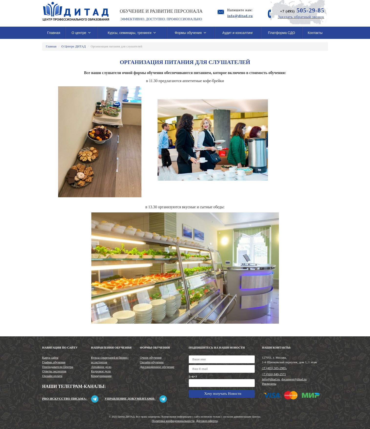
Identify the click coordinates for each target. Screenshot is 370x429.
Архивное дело (101, 367)
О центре (81, 33)
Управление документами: (136, 398)
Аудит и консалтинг (237, 33)
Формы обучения (191, 33)
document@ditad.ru (294, 379)
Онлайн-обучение (152, 362)
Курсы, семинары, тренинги (132, 33)
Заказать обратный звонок (301, 17)
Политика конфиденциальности (173, 421)
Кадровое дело (101, 371)
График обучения (53, 362)
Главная (53, 33)
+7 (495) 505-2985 (274, 368)
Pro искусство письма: (70, 398)
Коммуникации (101, 376)
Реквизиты (269, 383)
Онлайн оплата (52, 376)
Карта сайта (50, 357)
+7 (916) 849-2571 (274, 374)
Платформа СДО (281, 33)
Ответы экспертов (54, 371)
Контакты (315, 33)
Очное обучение (151, 357)
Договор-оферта (207, 421)
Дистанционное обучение (157, 367)
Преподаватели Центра (57, 367)
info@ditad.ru (271, 379)
